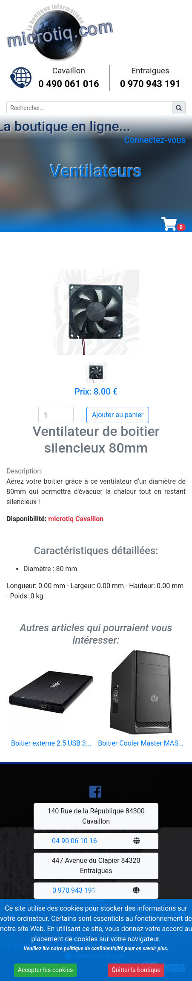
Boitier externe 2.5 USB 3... (51, 743)
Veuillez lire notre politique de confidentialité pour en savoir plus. (95, 949)
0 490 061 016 (68, 83)
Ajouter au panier (117, 415)
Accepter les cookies (44, 970)
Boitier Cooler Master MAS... (140, 743)
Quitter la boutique (134, 970)
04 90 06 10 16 (74, 841)
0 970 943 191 (150, 83)
